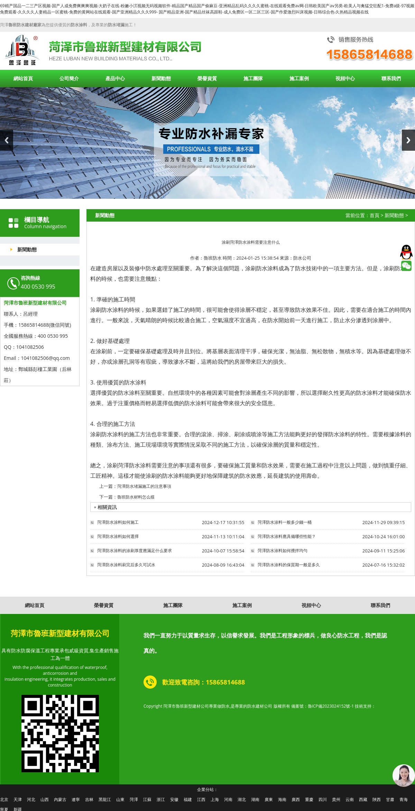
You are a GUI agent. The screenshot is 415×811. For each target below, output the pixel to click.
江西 (201, 799)
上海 (215, 799)
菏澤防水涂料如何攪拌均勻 (282, 550)
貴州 (336, 799)
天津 (17, 799)
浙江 (161, 799)
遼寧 (76, 799)
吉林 (89, 799)
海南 (282, 799)
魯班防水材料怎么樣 (136, 497)
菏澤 (134, 799)
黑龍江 (105, 799)
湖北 (242, 799)
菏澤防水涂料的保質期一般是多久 (289, 565)
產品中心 (115, 78)
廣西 (296, 799)
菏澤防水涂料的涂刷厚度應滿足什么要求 (134, 550)
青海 (403, 799)
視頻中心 (345, 78)
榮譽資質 (207, 78)
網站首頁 (23, 78)
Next (408, 140)
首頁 (374, 215)
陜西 (376, 799)
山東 (120, 799)
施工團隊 (253, 78)
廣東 (269, 799)
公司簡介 (69, 78)
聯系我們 (391, 78)
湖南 (255, 799)
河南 (228, 799)
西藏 (363, 799)
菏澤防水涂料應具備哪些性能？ (287, 536)
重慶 (309, 799)
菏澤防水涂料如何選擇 (118, 536)
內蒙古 (60, 799)
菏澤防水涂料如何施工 (118, 522)
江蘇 (147, 799)
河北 (31, 799)
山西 (44, 799)
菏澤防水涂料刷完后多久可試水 (126, 565)
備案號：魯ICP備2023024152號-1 (322, 706)
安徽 (174, 799)
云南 (349, 799)
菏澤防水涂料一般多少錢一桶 (285, 522)
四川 (323, 799)
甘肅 (390, 799)
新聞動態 (161, 78)
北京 (4, 799)
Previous (6, 140)
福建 (188, 799)
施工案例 (299, 78)
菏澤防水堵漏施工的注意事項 (144, 486)
